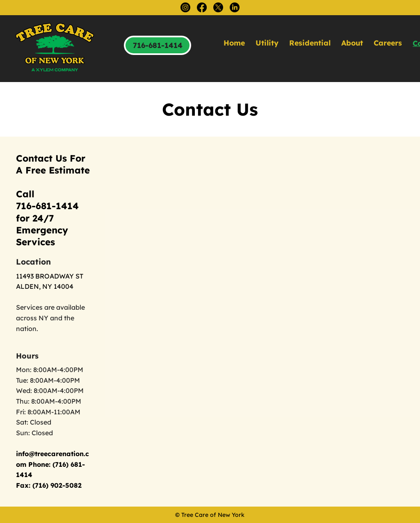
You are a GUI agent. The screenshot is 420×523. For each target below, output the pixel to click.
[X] (218, 7)
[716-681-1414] (157, 45)
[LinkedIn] (235, 7)
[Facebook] (202, 7)
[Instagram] (185, 7)
